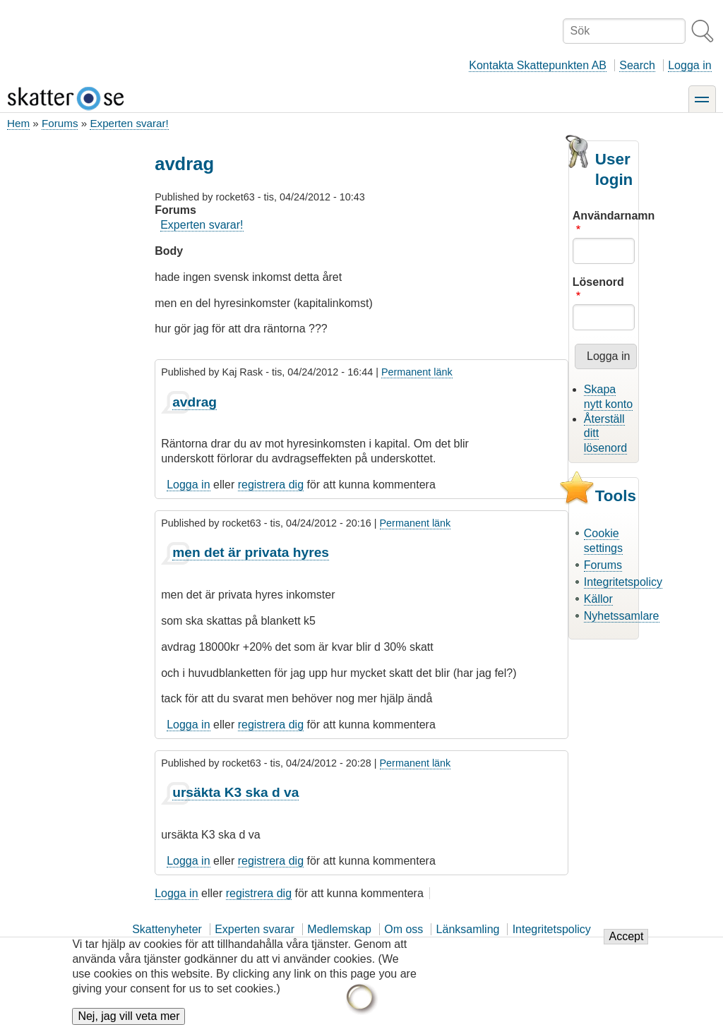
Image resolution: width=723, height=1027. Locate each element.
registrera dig (271, 485)
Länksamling (468, 929)
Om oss (403, 929)
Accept (626, 944)
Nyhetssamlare (621, 616)
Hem (18, 123)
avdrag (194, 402)
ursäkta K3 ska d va (235, 792)
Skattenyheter (167, 929)
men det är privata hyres (250, 552)
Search (637, 65)
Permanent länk (417, 372)
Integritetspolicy (623, 582)
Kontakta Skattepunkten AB (538, 65)
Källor (598, 599)
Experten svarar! (129, 123)
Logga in (689, 65)
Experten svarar (254, 929)
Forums (60, 123)
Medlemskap (339, 929)
